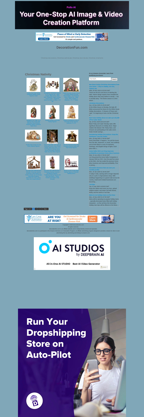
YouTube (92, 184)
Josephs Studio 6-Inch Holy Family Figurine (52, 121)
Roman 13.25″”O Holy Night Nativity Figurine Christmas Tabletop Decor (71, 172)
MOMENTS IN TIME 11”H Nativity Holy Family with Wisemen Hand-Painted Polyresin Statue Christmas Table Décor (33, 123)
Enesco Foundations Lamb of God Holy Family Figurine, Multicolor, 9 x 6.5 (71, 122)
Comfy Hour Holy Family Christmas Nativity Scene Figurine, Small (33, 94)
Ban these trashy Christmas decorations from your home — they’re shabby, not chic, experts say (104, 86)
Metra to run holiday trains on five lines (102, 195)
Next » (46, 209)
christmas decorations (96, 103)
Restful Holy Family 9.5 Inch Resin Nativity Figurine (33, 145)
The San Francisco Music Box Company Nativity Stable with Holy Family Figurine (71, 146)
